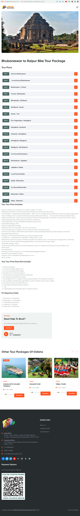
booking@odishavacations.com (11, 1)
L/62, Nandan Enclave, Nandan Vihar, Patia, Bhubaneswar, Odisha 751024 (20, 442)
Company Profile (45, 428)
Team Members (44, 432)
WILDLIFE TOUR (35, 384)
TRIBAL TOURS (61, 384)
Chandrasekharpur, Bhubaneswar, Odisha (33, 1)
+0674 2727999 (7, 450)
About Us (42, 425)
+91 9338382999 (7, 447)
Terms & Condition (72, 510)
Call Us (27, 334)
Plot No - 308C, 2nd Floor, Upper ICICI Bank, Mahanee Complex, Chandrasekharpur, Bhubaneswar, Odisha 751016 (20, 435)
